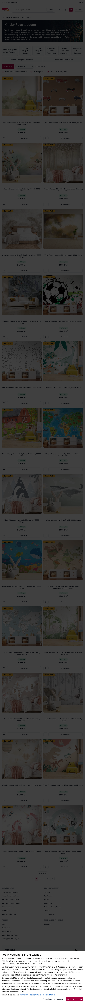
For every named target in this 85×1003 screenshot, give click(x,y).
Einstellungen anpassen (52, 999)
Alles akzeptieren (74, 999)
